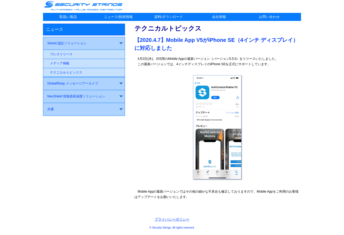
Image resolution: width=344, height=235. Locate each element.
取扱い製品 (68, 17)
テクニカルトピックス (66, 72)
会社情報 (219, 17)
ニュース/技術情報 (118, 17)
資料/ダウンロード (168, 17)
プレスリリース (61, 54)
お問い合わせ (269, 17)
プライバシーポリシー (172, 219)
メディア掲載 (59, 63)
